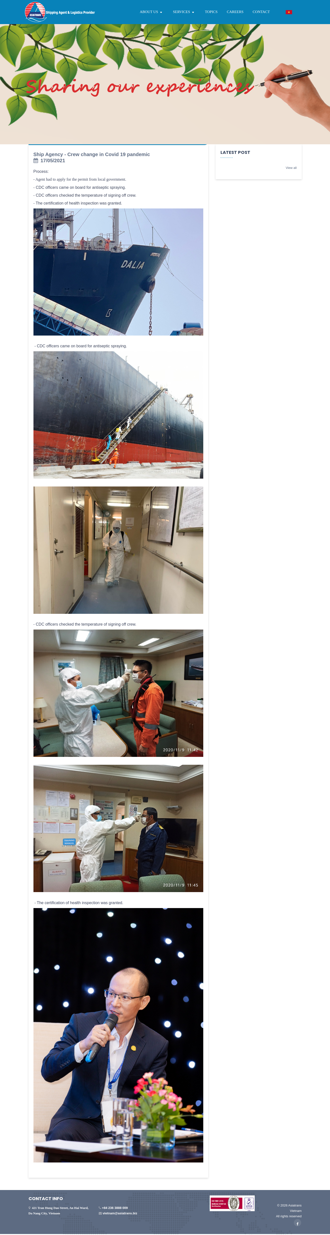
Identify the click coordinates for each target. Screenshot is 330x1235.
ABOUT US (152, 12)
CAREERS (235, 12)
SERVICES (184, 12)
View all (291, 168)
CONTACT (261, 12)
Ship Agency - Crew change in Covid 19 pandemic (91, 154)
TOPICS (211, 12)
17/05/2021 (49, 160)
